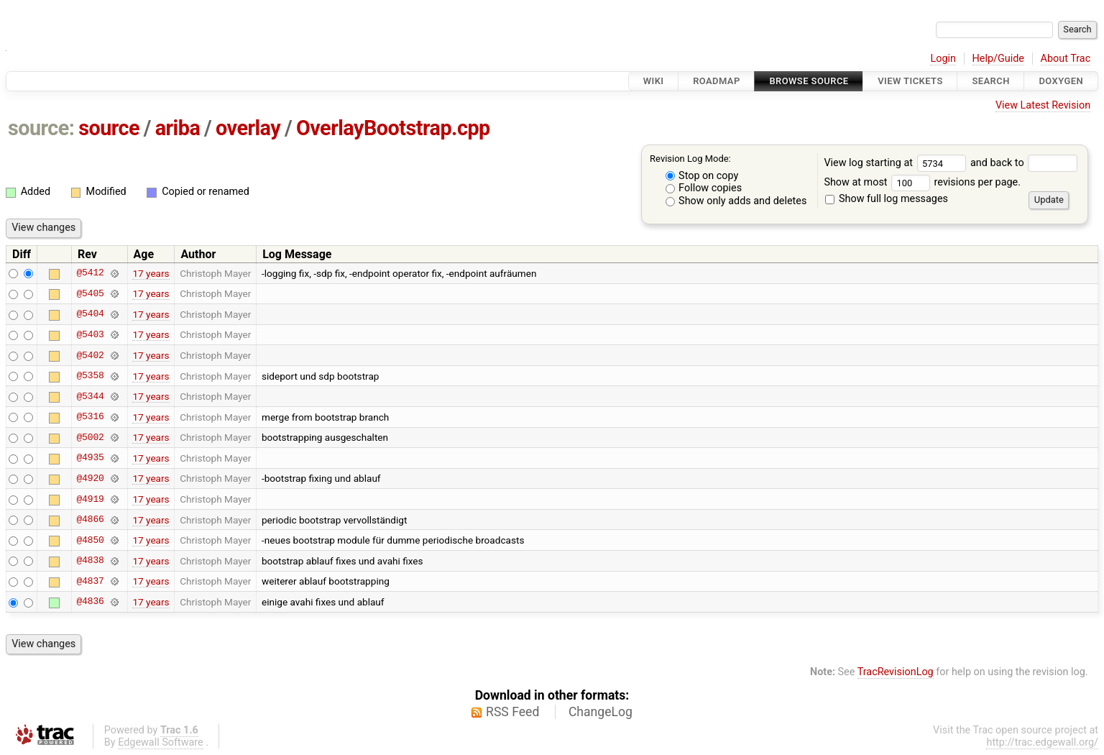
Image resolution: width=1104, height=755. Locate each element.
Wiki (653, 81)
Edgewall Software (160, 742)
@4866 (90, 519)
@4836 (90, 601)
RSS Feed (512, 712)
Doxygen (1061, 81)
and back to (1023, 163)
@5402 (90, 355)
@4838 (90, 560)
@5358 (90, 376)
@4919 (90, 499)
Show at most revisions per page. (922, 182)
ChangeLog (600, 712)
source (108, 128)
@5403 (90, 334)
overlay (248, 128)
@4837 (90, 581)
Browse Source (808, 81)
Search (990, 81)
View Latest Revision (1042, 105)
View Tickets (910, 81)
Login (943, 58)
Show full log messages (886, 199)
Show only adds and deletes (736, 201)
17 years (150, 273)
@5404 (90, 314)
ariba (178, 128)
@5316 (90, 417)
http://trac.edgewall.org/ (1042, 742)
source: (41, 128)
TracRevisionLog (895, 672)
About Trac (1066, 58)
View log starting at (897, 163)
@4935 (90, 458)
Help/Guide (998, 58)
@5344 (90, 396)
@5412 (90, 273)
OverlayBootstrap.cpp (393, 128)
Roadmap (716, 81)
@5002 (90, 437)
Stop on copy (702, 176)
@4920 (90, 478)
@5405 (90, 293)
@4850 (90, 540)
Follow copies (704, 188)
